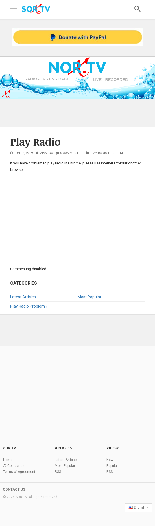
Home (7, 460)
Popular (112, 466)
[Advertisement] (77, 218)
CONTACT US (14, 489)
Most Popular (89, 297)
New (109, 460)
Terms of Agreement (19, 472)
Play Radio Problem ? (105, 153)
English (138, 507)
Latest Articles (23, 297)
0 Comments (68, 153)
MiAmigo (44, 153)
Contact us (16, 466)
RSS (58, 472)
